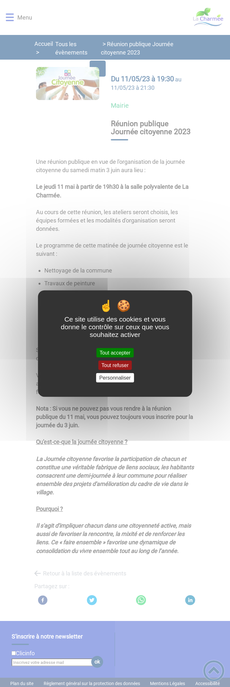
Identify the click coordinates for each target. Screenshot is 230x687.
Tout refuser (115, 365)
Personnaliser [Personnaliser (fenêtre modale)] (115, 378)
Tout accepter (115, 352)
